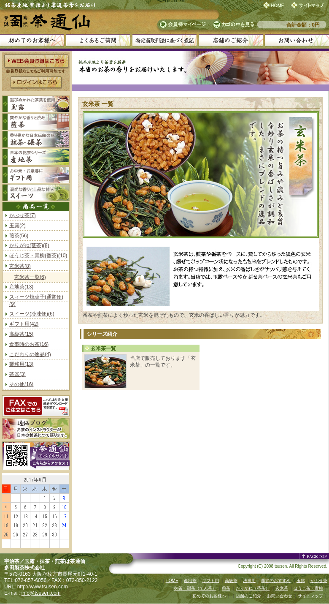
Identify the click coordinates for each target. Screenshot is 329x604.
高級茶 (231, 580)
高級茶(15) (21, 334)
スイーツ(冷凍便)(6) (31, 314)
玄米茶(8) (20, 266)
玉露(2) (17, 226)
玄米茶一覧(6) (30, 277)
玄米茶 (281, 588)
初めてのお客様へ (209, 595)
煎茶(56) (18, 236)
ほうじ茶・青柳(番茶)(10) (38, 255)
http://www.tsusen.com (42, 587)
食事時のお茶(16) (29, 344)
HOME (172, 580)
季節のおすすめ (276, 580)
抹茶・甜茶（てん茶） (195, 588)
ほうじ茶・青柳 (308, 588)
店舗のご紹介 (248, 595)
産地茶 (190, 580)
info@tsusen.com (41, 593)
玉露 (301, 580)
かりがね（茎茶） (253, 588)
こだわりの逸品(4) (30, 354)
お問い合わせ (279, 595)
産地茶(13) (21, 287)
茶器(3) (17, 374)
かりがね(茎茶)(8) (29, 245)
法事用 (249, 580)
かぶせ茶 (318, 580)
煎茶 (226, 588)
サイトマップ (310, 595)
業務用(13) (21, 364)
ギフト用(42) (23, 324)
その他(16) (21, 384)
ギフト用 (210, 580)
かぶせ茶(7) (22, 215)
